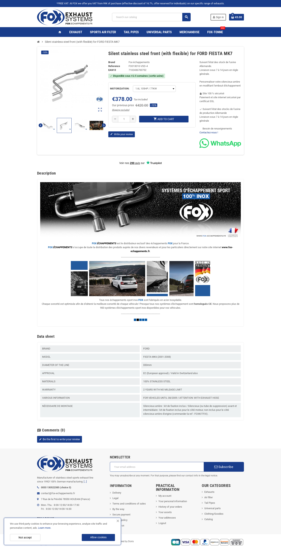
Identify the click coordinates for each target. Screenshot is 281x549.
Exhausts (209, 491)
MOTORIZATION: (119, 88)
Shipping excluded (120, 110)
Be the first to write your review (59, 439)
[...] (85, 481)
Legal (115, 498)
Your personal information (172, 501)
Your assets (165, 512)
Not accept (25, 537)
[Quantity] (124, 119)
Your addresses (167, 517)
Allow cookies (98, 537)
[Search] (151, 17)
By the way (118, 509)
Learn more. (44, 527)
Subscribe (223, 467)
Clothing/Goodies (213, 513)
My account (164, 495)
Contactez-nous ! (208, 132)
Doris (131, 541)
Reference (114, 66)
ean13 (112, 70)
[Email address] (157, 467)
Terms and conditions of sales (129, 503)
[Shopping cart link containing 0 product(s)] (236, 17)
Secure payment (121, 514)
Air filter (208, 497)
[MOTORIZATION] (154, 88)
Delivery (116, 492)
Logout (162, 523)
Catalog (208, 519)
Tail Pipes (209, 502)
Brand (111, 62)
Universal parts (212, 508)
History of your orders (170, 506)
